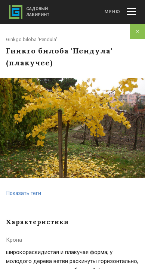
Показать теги (23, 193)
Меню (120, 11)
